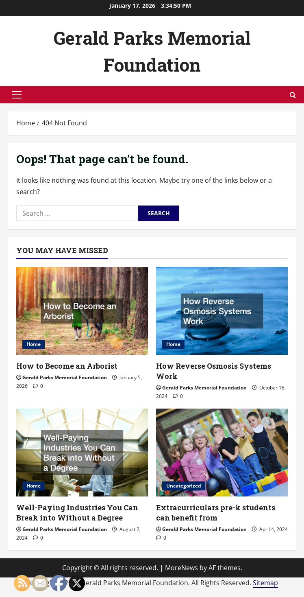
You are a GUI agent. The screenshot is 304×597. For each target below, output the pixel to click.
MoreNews (181, 567)
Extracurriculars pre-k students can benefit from (215, 513)
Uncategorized (183, 485)
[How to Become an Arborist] (82, 311)
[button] (17, 94)
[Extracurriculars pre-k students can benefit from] (222, 452)
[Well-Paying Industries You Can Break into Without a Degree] (82, 452)
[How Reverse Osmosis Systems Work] (222, 311)
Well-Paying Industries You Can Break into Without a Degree (77, 513)
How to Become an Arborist (66, 366)
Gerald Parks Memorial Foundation (64, 377)
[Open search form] (293, 95)
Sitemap (265, 582)
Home (33, 344)
